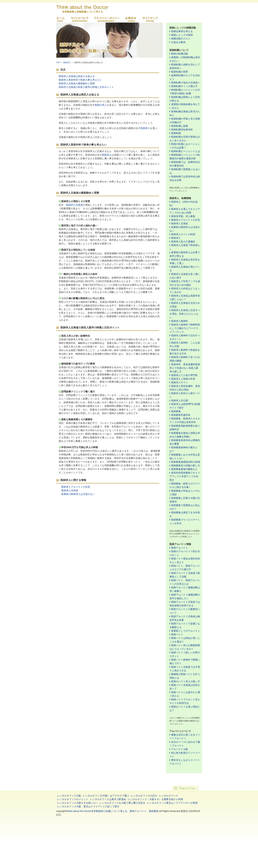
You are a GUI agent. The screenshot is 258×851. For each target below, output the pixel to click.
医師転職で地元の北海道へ (185, 82)
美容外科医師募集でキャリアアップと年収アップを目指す (184, 476)
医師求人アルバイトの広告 (75, 486)
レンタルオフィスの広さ (144, 795)
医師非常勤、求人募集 (183, 216)
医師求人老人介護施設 (183, 241)
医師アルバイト (179, 547)
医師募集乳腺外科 (180, 415)
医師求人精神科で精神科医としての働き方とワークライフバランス (184, 328)
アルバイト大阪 (179, 749)
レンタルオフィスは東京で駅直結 (108, 799)
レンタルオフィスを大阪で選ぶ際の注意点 (122, 802)
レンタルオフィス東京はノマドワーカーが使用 (172, 802)
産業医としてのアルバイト (185, 630)
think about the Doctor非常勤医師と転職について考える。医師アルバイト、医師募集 (113, 811)
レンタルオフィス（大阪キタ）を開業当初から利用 (155, 799)
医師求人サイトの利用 (183, 234)
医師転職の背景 (179, 71)
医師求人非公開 (179, 400)
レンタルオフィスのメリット (72, 799)
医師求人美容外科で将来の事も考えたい (80, 79)
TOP (58, 62)
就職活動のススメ (180, 38)
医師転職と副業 (179, 126)
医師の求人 (101, 105)
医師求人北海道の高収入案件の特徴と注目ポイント (86, 87)
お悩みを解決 (178, 42)
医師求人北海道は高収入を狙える (77, 76)
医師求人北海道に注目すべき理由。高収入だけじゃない (184, 314)
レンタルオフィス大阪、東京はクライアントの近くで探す (88, 806)
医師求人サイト (179, 382)
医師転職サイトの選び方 (184, 86)
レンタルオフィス (168, 795)
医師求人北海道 (74, 205)
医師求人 (67, 62)
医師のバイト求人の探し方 (185, 681)
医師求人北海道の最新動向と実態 (77, 83)
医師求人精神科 (179, 321)
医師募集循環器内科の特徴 (185, 462)
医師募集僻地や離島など (184, 469)
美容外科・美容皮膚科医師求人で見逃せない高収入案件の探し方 (184, 368)
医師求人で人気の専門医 (184, 375)
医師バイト (177, 634)
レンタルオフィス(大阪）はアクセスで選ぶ (106, 795)
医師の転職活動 (179, 53)
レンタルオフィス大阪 (69, 795)
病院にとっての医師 (182, 35)
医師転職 (176, 133)
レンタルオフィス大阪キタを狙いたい (77, 802)
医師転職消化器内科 (182, 129)
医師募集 (176, 411)
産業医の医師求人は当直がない (78, 494)
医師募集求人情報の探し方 (185, 465)
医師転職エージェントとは (185, 151)
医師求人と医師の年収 (183, 378)
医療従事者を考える (182, 31)
